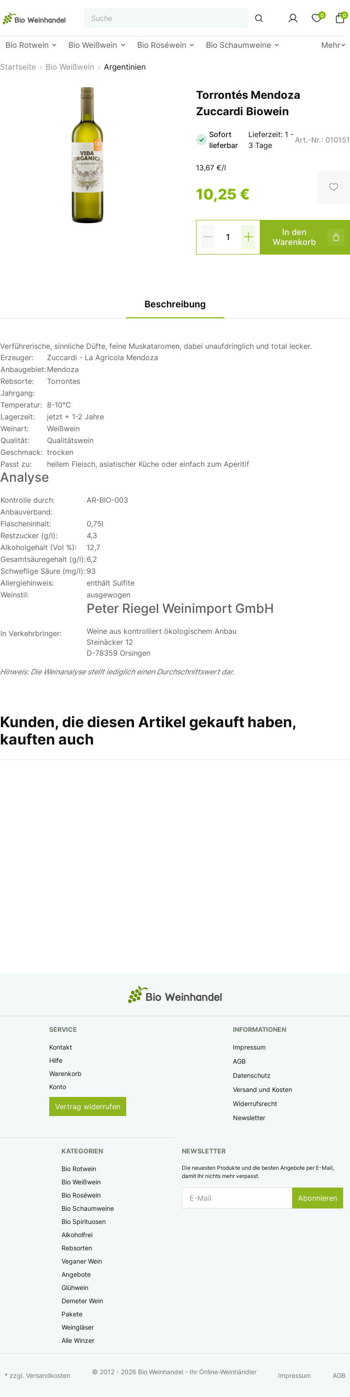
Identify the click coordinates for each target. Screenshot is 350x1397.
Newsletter (249, 1118)
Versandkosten (48, 1375)
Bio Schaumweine (88, 1208)
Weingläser (78, 1327)
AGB (239, 1061)
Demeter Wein (82, 1301)
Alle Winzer (78, 1340)
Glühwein (75, 1287)
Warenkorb (65, 1073)
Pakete (72, 1314)
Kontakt (60, 1047)
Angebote (76, 1274)
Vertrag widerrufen (87, 1106)
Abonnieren (317, 1198)
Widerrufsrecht (255, 1103)
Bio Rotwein (79, 1169)
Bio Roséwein (81, 1195)
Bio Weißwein (81, 1182)
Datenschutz (252, 1075)
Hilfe (55, 1060)
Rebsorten (77, 1248)
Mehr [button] (330, 45)
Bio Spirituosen (84, 1221)
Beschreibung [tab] (175, 304)
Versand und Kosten (262, 1089)
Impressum (249, 1047)
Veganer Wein (82, 1261)
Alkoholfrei (77, 1235)
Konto (57, 1087)
